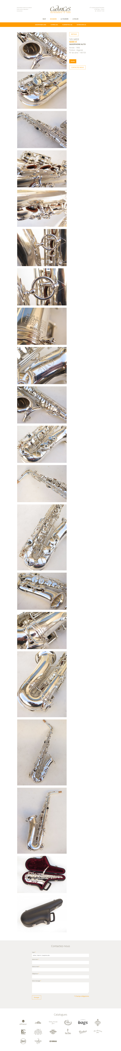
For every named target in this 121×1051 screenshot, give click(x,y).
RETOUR (74, 34)
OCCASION (53, 19)
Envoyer (36, 997)
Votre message (36, 981)
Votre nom (35, 959)
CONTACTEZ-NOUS (77, 67)
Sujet (34, 952)
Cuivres (53, 24)
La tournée (64, 19)
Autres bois (80, 24)
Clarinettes (66, 24)
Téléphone (35, 973)
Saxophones (39, 24)
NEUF (44, 19)
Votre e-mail (36, 966)
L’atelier (75, 19)
